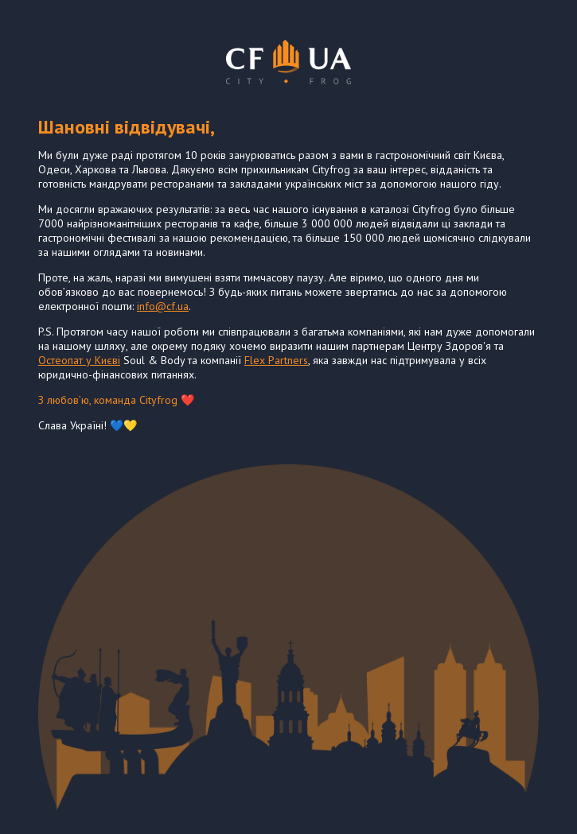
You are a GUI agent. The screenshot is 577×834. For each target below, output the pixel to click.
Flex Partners (276, 360)
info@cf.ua (163, 306)
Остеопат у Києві (79, 360)
